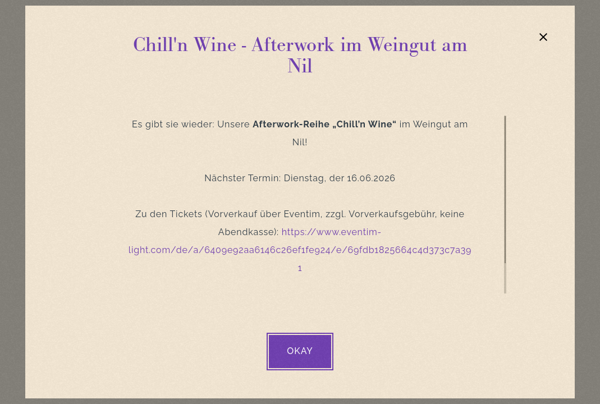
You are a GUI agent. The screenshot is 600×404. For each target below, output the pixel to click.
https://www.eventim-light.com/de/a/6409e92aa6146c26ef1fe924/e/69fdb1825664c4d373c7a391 (300, 250)
